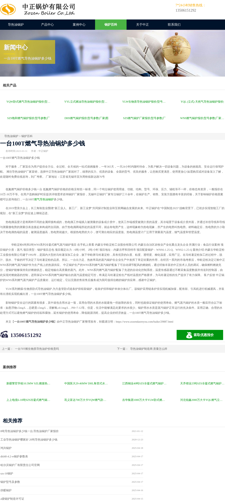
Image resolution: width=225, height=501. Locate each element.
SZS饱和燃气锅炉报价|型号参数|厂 (28, 118)
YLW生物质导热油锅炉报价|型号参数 (144, 101)
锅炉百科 (110, 24)
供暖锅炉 (124, 457)
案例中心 (79, 24)
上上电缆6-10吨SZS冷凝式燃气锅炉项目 (28, 399)
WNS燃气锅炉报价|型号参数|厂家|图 (202, 118)
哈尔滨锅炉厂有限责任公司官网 (22, 448)
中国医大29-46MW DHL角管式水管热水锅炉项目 (86, 383)
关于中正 (142, 24)
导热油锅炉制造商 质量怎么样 (148, 348)
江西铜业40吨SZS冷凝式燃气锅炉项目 (144, 383)
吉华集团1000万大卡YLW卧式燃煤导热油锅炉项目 (144, 399)
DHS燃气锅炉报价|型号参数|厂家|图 (86, 118)
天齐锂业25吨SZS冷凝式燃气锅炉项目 (202, 383)
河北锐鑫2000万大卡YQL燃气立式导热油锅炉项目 (202, 399)
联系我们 (174, 24)
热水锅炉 (124, 465)
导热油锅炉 (16, 24)
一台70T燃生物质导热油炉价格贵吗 (37, 348)
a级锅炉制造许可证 (14, 465)
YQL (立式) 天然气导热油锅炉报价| (202, 101)
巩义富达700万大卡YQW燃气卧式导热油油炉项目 (86, 399)
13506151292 (25, 335)
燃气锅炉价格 (43, 485)
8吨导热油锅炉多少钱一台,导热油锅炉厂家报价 (31, 431)
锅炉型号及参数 (12, 457)
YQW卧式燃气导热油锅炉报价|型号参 (28, 101)
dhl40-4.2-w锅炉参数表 (132, 439)
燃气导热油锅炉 (44, 199)
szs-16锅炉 (124, 448)
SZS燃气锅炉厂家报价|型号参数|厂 (144, 118)
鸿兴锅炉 (8, 439)
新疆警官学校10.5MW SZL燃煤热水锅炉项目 (28, 383)
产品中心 (47, 24)
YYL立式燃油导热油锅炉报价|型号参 (86, 101)
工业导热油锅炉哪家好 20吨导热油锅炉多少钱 (146, 431)
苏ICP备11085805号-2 (177, 485)
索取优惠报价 (200, 335)
